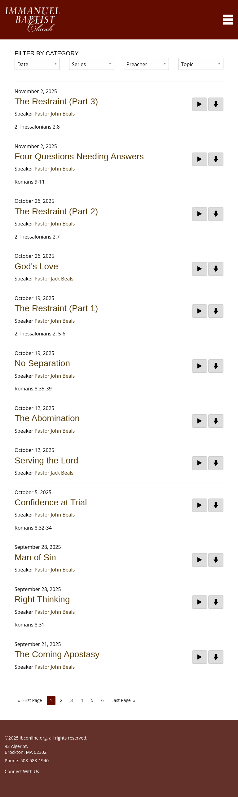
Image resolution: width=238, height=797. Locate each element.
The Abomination (47, 418)
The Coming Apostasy (57, 654)
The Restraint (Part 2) (56, 211)
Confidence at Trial (51, 502)
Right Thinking (42, 599)
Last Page (121, 700)
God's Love (36, 266)
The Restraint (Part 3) (56, 101)
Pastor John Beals (55, 113)
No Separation (42, 363)
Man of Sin (35, 557)
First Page (32, 700)
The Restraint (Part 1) (56, 308)
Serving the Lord (46, 460)
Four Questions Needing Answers (79, 156)
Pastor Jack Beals (54, 278)
